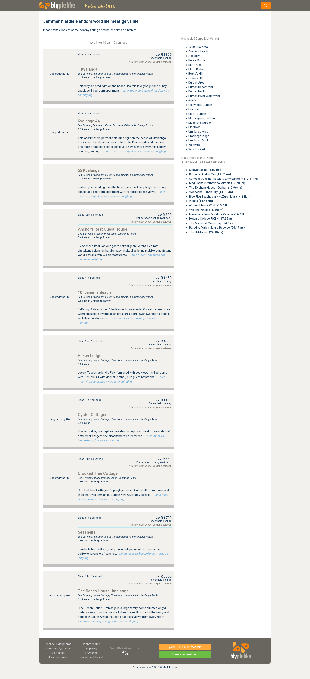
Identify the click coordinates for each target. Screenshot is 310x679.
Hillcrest (193, 109)
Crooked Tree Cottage (98, 473)
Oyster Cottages (92, 414)
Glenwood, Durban (200, 105)
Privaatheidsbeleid (91, 657)
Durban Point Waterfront (204, 96)
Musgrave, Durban (200, 122)
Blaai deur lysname (58, 648)
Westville (194, 145)
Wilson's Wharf (205, 210)
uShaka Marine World (210, 205)
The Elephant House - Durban (215, 187)
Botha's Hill (195, 73)
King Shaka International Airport (216, 183)
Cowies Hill (195, 78)
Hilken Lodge (89, 355)
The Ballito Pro (205, 232)
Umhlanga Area (198, 131)
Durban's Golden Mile (209, 174)
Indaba (200, 201)
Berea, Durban (197, 60)
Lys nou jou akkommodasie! (185, 647)
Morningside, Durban (201, 118)
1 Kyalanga (87, 69)
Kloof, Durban (197, 114)
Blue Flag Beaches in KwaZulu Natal (219, 196)
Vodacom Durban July (210, 192)
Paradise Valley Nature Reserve (216, 227)
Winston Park (197, 149)
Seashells (86, 532)
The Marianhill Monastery (212, 223)
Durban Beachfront (200, 87)
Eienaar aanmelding (184, 654)
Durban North (197, 91)
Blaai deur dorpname (58, 644)
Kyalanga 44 (89, 121)
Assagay (194, 56)
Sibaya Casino (204, 170)
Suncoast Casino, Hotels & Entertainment (223, 178)
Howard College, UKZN (211, 218)
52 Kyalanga (89, 170)
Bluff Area (195, 64)
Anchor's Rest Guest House (102, 229)
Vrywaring (91, 653)
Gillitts (192, 100)
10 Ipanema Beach (94, 292)
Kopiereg (91, 648)
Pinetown (194, 127)
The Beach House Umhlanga (103, 591)
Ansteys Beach (198, 51)
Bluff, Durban (196, 69)
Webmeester (91, 644)
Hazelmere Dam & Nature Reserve (218, 214)
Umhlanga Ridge (198, 136)
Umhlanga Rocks (199, 140)
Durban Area (196, 82)
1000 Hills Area (198, 47)
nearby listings (89, 30)
